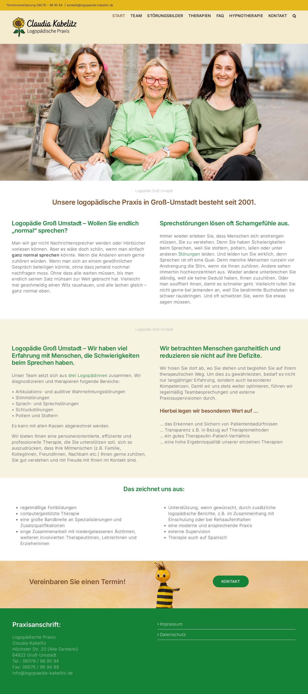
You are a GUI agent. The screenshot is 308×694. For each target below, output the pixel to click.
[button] (294, 15)
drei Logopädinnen (88, 375)
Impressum (171, 624)
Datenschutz (173, 634)
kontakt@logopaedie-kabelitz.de (90, 5)
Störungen (189, 254)
